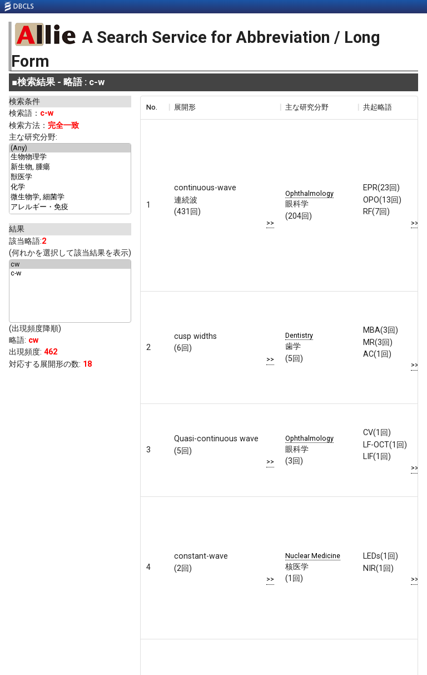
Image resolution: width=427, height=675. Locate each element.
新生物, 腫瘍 (70, 167)
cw (70, 264)
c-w (70, 273)
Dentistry (299, 335)
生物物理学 (70, 157)
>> (270, 223)
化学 (70, 188)
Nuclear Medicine (312, 555)
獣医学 (70, 178)
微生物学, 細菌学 (70, 198)
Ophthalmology (309, 193)
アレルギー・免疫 (70, 208)
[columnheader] (154, 107)
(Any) (70, 148)
